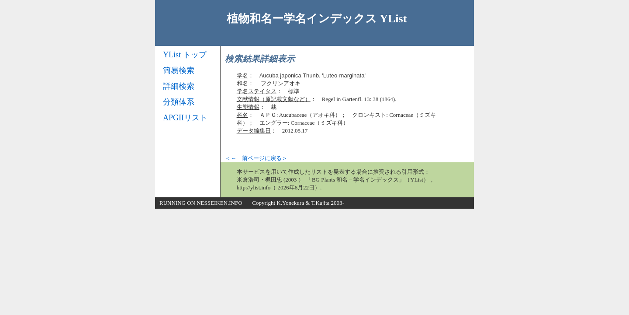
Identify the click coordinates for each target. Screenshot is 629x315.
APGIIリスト (185, 117)
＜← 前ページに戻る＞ (256, 158)
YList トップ (185, 54)
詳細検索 (178, 86)
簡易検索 (178, 70)
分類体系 (178, 102)
